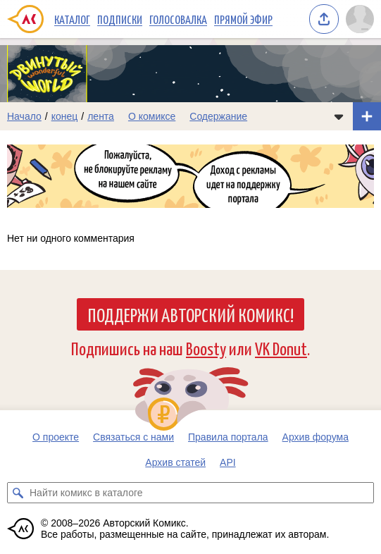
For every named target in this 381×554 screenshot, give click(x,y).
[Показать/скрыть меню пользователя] (360, 19)
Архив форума (315, 437)
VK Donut (281, 348)
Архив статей (175, 462)
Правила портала (228, 437)
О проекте (55, 437)
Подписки (119, 19)
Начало (24, 116)
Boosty (206, 348)
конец (64, 116)
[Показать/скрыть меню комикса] (339, 116)
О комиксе (151, 116)
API (228, 462)
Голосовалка (178, 19)
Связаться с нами (133, 437)
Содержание (218, 116)
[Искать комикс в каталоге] (17, 493)
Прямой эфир (243, 19)
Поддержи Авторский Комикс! (190, 314)
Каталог (72, 19)
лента (100, 116)
